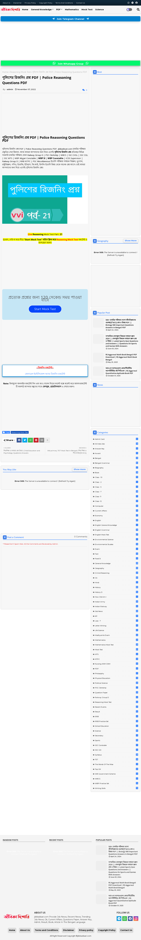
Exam (116, 549)
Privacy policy (86, 930)
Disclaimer (17, 3)
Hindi (116, 582)
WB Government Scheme (116, 774)
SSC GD (116, 750)
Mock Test (87, 9)
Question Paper (116, 692)
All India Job (116, 443)
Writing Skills (116, 788)
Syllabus (116, 754)
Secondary (116, 735)
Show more (80, 469)
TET (116, 759)
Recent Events (116, 707)
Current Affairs (116, 510)
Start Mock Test (45, 309)
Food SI (116, 558)
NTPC (116, 659)
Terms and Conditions (64, 3)
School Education (116, 726)
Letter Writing (116, 625)
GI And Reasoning (116, 573)
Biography (116, 467)
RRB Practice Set (116, 721)
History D (116, 592)
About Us (7, 3)
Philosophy (116, 673)
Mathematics (72, 9)
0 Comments (80, 536)
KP (116, 616)
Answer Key (116, 448)
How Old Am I (116, 597)
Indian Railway (116, 606)
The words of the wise (116, 764)
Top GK (116, 769)
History (116, 587)
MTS (116, 654)
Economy (116, 515)
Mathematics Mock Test (116, 644)
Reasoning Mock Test (20, 72)
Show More (131, 240)
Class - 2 (116, 482)
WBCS (116, 778)
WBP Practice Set (116, 783)
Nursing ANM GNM (116, 663)
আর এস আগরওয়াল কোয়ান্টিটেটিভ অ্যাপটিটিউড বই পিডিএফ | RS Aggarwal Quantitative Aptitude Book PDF (121, 370)
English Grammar (116, 530)
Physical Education (116, 678)
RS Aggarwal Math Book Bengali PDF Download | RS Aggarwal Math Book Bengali (121, 357)
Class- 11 (116, 496)
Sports (116, 740)
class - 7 (116, 491)
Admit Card (116, 439)
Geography (116, 568)
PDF (58, 9)
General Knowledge (41, 9)
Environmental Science (116, 539)
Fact (116, 554)
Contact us (80, 3)
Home (25, 9)
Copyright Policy (46, 3)
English (116, 520)
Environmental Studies (116, 544)
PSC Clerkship (116, 687)
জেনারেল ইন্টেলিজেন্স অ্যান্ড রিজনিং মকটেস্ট (45, 373)
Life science (116, 630)
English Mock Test (116, 534)
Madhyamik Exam (116, 635)
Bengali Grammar (116, 463)
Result (116, 711)
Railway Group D (116, 697)
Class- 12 (116, 501)
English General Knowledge (116, 525)
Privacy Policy (30, 3)
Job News (116, 611)
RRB (116, 716)
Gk (116, 577)
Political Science (116, 683)
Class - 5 (116, 487)
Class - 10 (116, 477)
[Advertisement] (70, 41)
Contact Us (126, 930)
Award (116, 453)
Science (99, 9)
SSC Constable (116, 745)
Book (116, 472)
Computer (116, 506)
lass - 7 (116, 620)
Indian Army (116, 601)
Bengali (116, 458)
